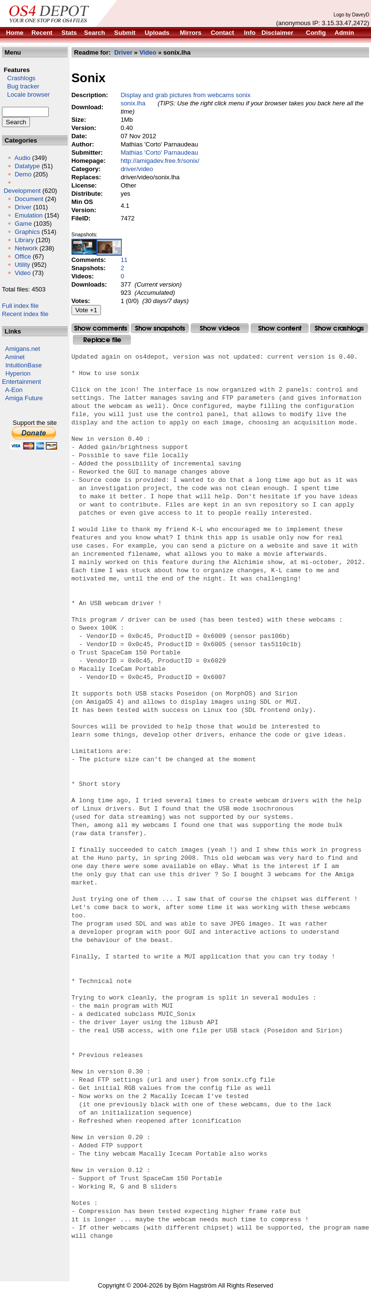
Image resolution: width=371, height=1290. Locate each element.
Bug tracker (20, 86)
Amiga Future (24, 398)
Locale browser (26, 94)
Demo (22, 174)
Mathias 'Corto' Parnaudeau (159, 152)
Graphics (27, 231)
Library (24, 240)
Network (26, 248)
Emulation (28, 215)
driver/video (137, 169)
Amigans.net (22, 348)
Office (22, 256)
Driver (22, 207)
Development (22, 190)
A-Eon (14, 389)
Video (22, 272)
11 (124, 259)
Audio (22, 157)
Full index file (20, 305)
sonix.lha (133, 103)
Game (22, 223)
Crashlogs (18, 78)
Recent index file (25, 314)
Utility (22, 264)
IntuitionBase (23, 365)
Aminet (15, 357)
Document (28, 199)
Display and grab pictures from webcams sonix (186, 95)
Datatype (27, 166)
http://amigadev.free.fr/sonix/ (160, 160)
